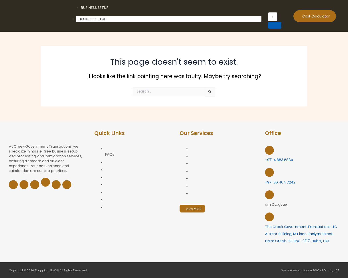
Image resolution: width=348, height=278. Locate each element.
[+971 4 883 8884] (269, 150)
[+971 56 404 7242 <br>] (269, 172)
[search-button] (274, 25)
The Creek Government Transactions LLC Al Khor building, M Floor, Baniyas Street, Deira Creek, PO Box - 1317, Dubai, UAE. (301, 233)
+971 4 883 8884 (279, 159)
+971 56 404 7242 (280, 182)
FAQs (109, 154)
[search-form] (272, 16)
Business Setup (92, 18)
